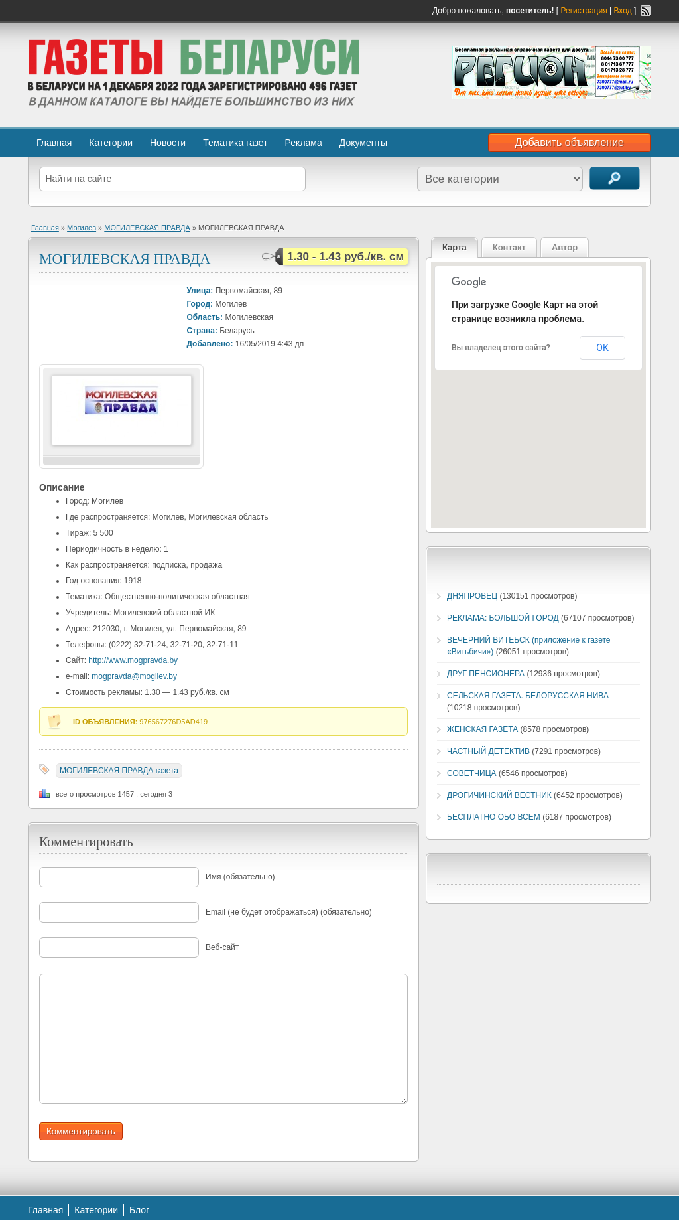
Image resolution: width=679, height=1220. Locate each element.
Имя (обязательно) (240, 876)
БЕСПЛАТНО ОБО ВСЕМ (493, 817)
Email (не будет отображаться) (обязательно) (289, 912)
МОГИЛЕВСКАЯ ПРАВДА (147, 228)
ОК (602, 348)
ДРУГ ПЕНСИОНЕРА (486, 673)
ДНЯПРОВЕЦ (472, 596)
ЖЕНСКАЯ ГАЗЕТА (482, 729)
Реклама (303, 142)
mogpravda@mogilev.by (134, 676)
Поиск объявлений (614, 178)
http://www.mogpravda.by (133, 660)
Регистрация (584, 10)
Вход (623, 10)
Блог (139, 1210)
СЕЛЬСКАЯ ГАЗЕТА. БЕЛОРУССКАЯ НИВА (528, 695)
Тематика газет (235, 142)
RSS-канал (646, 10)
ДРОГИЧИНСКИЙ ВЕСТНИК (499, 795)
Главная (54, 142)
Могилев (81, 228)
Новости (168, 142)
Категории (111, 142)
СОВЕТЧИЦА (472, 773)
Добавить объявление (569, 142)
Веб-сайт (222, 947)
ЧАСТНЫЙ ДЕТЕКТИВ (488, 751)
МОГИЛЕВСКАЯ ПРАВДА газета (119, 770)
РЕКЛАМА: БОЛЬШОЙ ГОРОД (503, 618)
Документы (363, 142)
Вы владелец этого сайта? (501, 347)
